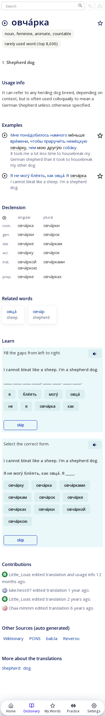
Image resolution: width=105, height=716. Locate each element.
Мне (14, 135)
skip (20, 425)
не (16, 175)
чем (32, 147)
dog (27, 668)
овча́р (39, 311)
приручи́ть (55, 141)
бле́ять (38, 175)
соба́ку (69, 147)
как (50, 175)
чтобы (36, 141)
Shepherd (11, 668)
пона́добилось (34, 135)
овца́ (59, 175)
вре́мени (19, 141)
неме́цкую (77, 141)
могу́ (25, 175)
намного (58, 135)
